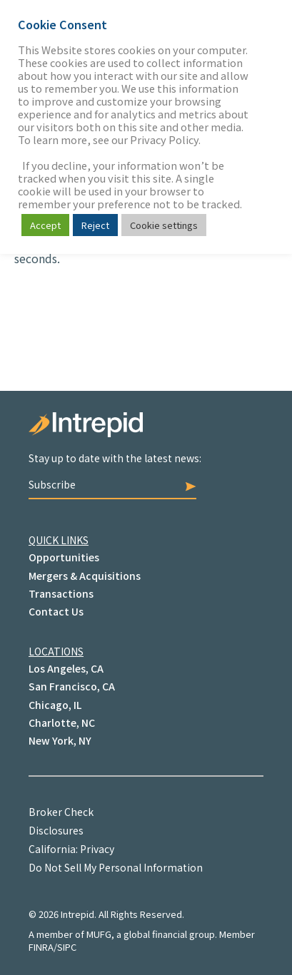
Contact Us (56, 611)
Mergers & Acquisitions (85, 575)
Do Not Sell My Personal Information (116, 867)
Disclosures (56, 830)
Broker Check (61, 812)
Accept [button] (45, 225)
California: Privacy (71, 849)
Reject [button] (95, 225)
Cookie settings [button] (164, 225)
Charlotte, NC (62, 722)
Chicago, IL (55, 705)
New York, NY (60, 740)
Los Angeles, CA (66, 668)
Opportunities (64, 557)
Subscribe (112, 484)
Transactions (61, 593)
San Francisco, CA (72, 686)
